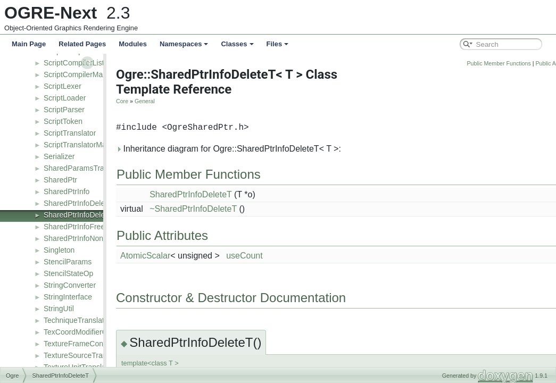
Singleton (59, 250)
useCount (273, 255)
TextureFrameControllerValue (92, 343)
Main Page (29, 44)
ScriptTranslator (70, 133)
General (174, 101)
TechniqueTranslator (77, 320)
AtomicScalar (175, 255)
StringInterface (68, 297)
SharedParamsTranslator (85, 168)
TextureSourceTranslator (84, 355)
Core (151, 101)
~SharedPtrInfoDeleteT (222, 208)
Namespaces (184, 44)
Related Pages (82, 44)
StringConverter (70, 285)
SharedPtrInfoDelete (77, 203)
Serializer (59, 156)
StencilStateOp (68, 273)
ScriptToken (63, 121)
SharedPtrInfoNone (75, 238)
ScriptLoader (65, 98)
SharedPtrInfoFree (74, 226)
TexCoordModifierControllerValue (98, 332)
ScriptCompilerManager (83, 74)
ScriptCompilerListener (81, 63)
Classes (237, 44)
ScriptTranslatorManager (85, 144)
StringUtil (59, 308)
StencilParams (68, 261)
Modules (133, 44)
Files (278, 44)
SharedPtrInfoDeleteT (79, 215)
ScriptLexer (62, 86)
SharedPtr (60, 180)
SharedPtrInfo (66, 191)
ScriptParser (64, 109)
